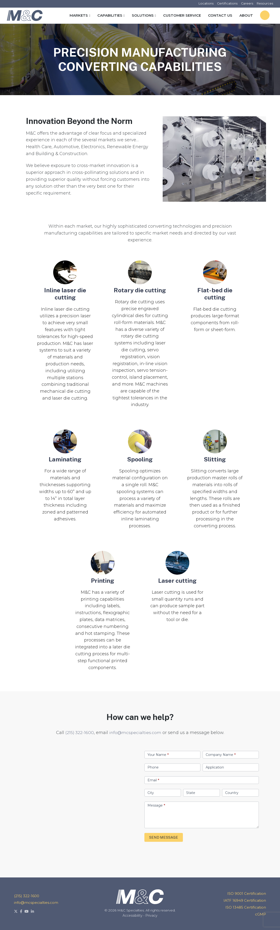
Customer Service (182, 15)
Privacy (151, 915)
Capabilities (109, 15)
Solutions (143, 15)
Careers (247, 3)
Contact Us (220, 15)
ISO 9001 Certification (246, 893)
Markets (79, 15)
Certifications (227, 3)
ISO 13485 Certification (245, 907)
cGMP (260, 914)
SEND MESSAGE (163, 837)
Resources (265, 3)
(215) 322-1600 (79, 732)
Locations (205, 3)
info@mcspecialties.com (135, 732)
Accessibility (132, 915)
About (246, 15)
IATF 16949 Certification (244, 900)
